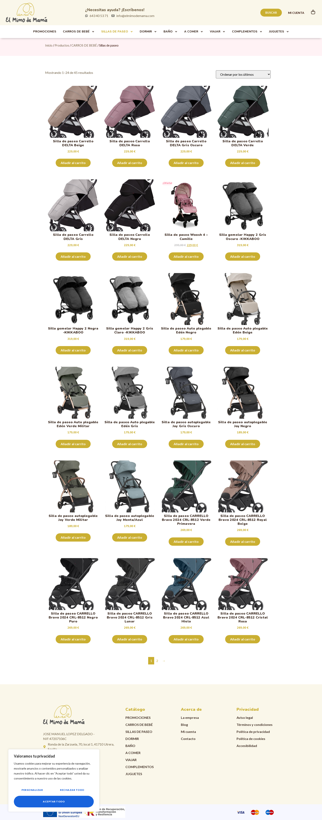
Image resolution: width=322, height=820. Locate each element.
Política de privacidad (253, 732)
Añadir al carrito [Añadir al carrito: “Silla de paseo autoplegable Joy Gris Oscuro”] (186, 444)
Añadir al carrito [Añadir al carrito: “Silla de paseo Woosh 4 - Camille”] (186, 256)
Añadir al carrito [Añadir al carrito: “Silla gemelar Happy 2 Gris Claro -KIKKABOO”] (129, 350)
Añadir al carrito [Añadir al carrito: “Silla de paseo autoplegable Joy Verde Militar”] (73, 537)
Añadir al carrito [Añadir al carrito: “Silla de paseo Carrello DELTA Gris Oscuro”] (186, 163)
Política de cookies (251, 739)
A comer (193, 31)
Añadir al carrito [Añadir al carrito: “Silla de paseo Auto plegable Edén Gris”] (129, 444)
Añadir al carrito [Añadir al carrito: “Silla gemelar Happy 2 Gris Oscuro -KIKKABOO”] (242, 256)
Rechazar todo (72, 789)
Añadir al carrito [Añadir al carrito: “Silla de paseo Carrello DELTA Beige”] (73, 163)
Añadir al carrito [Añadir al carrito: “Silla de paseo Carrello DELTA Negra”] (129, 256)
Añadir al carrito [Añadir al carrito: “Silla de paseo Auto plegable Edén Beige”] (242, 350)
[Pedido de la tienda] (243, 74)
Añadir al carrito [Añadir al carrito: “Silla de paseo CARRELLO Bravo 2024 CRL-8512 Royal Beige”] (242, 541)
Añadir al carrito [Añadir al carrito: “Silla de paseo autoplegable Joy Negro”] (242, 444)
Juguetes (279, 31)
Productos (62, 45)
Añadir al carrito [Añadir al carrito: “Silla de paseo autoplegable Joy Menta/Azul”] (129, 537)
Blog (184, 724)
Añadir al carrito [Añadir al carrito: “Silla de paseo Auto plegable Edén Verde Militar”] (73, 444)
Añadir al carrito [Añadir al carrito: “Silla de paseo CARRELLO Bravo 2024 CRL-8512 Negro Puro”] (73, 639)
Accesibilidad (247, 746)
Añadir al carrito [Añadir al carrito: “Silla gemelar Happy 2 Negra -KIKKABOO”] (73, 350)
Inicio (48, 45)
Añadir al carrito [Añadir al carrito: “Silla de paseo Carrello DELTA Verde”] (242, 163)
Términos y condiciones (255, 724)
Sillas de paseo (117, 31)
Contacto (188, 739)
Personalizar (32, 789)
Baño (170, 31)
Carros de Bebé (79, 31)
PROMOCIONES (44, 32)
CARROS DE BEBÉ (84, 45)
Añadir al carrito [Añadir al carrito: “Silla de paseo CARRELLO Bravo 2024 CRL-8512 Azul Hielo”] (186, 639)
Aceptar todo (54, 801)
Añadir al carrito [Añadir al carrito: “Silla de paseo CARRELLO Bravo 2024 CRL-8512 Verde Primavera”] (186, 541)
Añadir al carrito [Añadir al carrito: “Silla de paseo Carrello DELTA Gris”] (73, 256)
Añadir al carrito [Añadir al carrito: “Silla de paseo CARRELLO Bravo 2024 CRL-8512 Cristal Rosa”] (242, 639)
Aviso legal (245, 717)
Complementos (247, 31)
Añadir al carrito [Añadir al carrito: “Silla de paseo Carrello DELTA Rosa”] (129, 163)
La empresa (190, 717)
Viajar (217, 31)
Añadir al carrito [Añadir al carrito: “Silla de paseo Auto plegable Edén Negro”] (186, 350)
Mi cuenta (188, 732)
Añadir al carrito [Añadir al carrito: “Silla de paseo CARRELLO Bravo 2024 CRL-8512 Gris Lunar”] (129, 639)
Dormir (148, 31)
